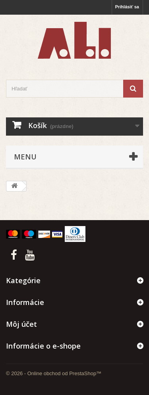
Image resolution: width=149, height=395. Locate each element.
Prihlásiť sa (127, 6)
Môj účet (21, 324)
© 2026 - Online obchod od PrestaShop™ (53, 373)
